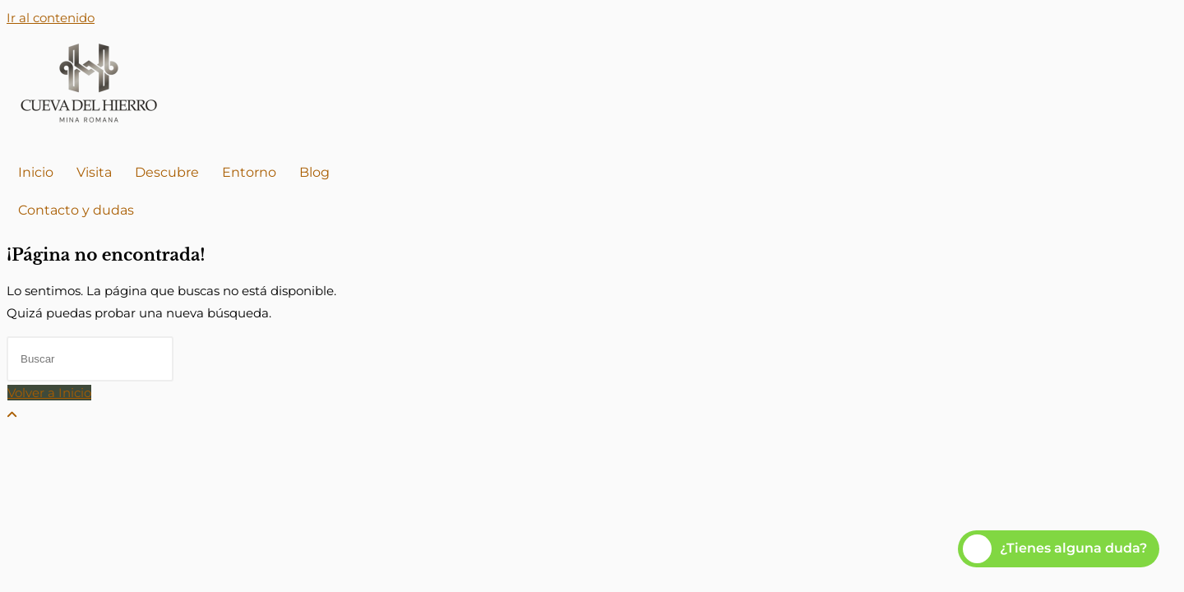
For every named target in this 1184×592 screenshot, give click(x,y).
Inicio (35, 172)
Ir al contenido (51, 17)
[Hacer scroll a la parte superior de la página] (12, 415)
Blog (314, 172)
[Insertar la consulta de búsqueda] (90, 359)
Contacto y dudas (76, 210)
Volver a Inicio (49, 392)
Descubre (167, 172)
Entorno (249, 172)
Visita (94, 172)
